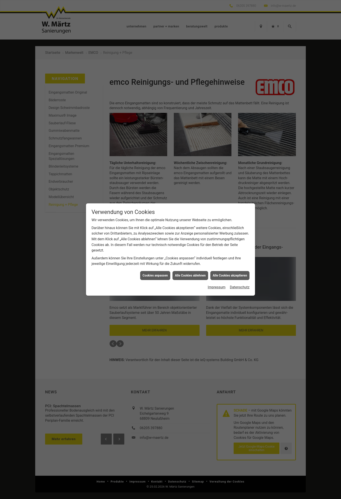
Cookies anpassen (155, 271)
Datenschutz (239, 283)
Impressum (217, 283)
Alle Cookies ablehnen (190, 271)
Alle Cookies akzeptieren (230, 271)
